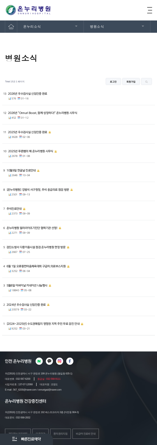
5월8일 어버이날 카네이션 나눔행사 (27, 285)
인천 (8, 361)
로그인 (113, 81)
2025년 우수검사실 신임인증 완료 (27, 132)
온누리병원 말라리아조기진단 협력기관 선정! (32, 228)
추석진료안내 (14, 208)
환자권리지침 (60, 433)
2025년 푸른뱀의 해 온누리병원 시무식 (30, 151)
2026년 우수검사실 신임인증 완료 (27, 93)
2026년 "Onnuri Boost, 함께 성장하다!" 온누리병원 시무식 (42, 113)
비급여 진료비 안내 (85, 433)
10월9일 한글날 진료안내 (21, 170)
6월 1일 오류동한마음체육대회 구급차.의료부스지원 (36, 266)
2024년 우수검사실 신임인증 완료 (26, 304)
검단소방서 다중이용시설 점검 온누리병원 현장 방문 (36, 247)
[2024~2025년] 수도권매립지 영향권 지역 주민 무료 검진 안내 (43, 323)
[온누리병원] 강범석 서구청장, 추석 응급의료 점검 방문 (38, 189)
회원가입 (131, 81)
